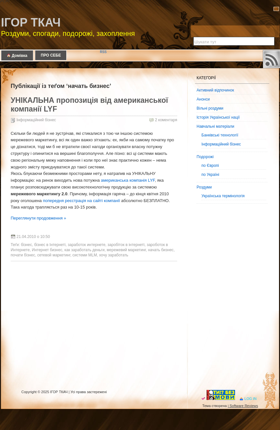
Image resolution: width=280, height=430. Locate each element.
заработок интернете (86, 244)
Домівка (17, 55)
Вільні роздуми (210, 108)
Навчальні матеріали (215, 126)
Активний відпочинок (215, 90)
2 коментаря (166, 120)
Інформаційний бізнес (36, 120)
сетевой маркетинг (53, 255)
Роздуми (204, 187)
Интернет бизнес (47, 250)
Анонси (203, 99)
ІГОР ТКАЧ (30, 22)
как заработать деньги (84, 250)
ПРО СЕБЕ (51, 55)
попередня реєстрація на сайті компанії (81, 200)
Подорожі (205, 157)
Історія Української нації (218, 117)
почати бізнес (23, 255)
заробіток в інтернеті (126, 244)
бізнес (26, 244)
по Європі (210, 165)
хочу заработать (113, 255)
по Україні (210, 174)
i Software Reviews (243, 406)
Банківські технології (219, 135)
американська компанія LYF (128, 180)
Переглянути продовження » (38, 218)
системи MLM (84, 255)
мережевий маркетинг (126, 250)
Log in (250, 399)
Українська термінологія (222, 196)
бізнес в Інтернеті (50, 244)
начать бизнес (161, 250)
